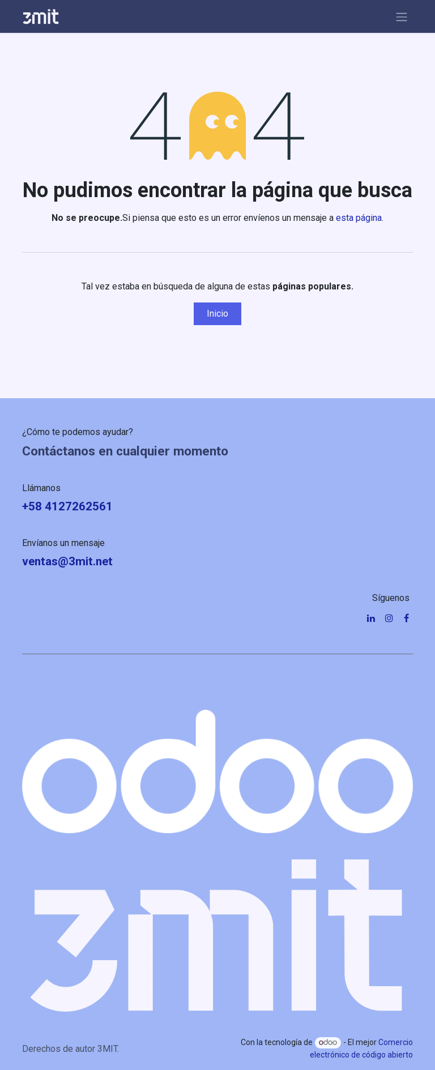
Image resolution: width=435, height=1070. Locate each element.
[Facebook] (406, 618)
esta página (359, 217)
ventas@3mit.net (67, 561)
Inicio (217, 313)
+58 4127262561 (67, 506)
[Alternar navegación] (401, 16)
